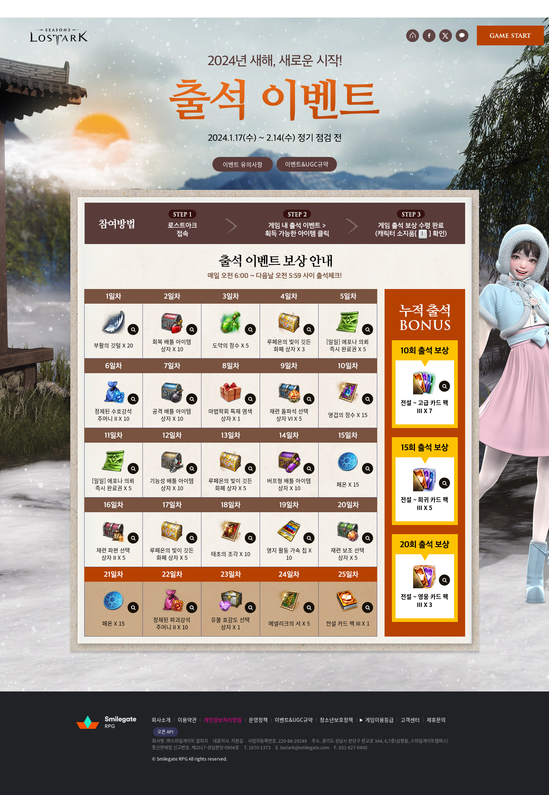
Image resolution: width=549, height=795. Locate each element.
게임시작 (510, 35)
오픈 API (165, 731)
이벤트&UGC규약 (307, 164)
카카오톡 (462, 35)
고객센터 (410, 719)
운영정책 (258, 719)
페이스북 (429, 35)
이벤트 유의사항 (243, 164)
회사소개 (161, 719)
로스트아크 (59, 37)
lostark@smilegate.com (304, 747)
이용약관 (187, 719)
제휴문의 (436, 719)
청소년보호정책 (336, 719)
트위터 (445, 35)
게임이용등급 (379, 719)
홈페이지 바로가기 (412, 35)
